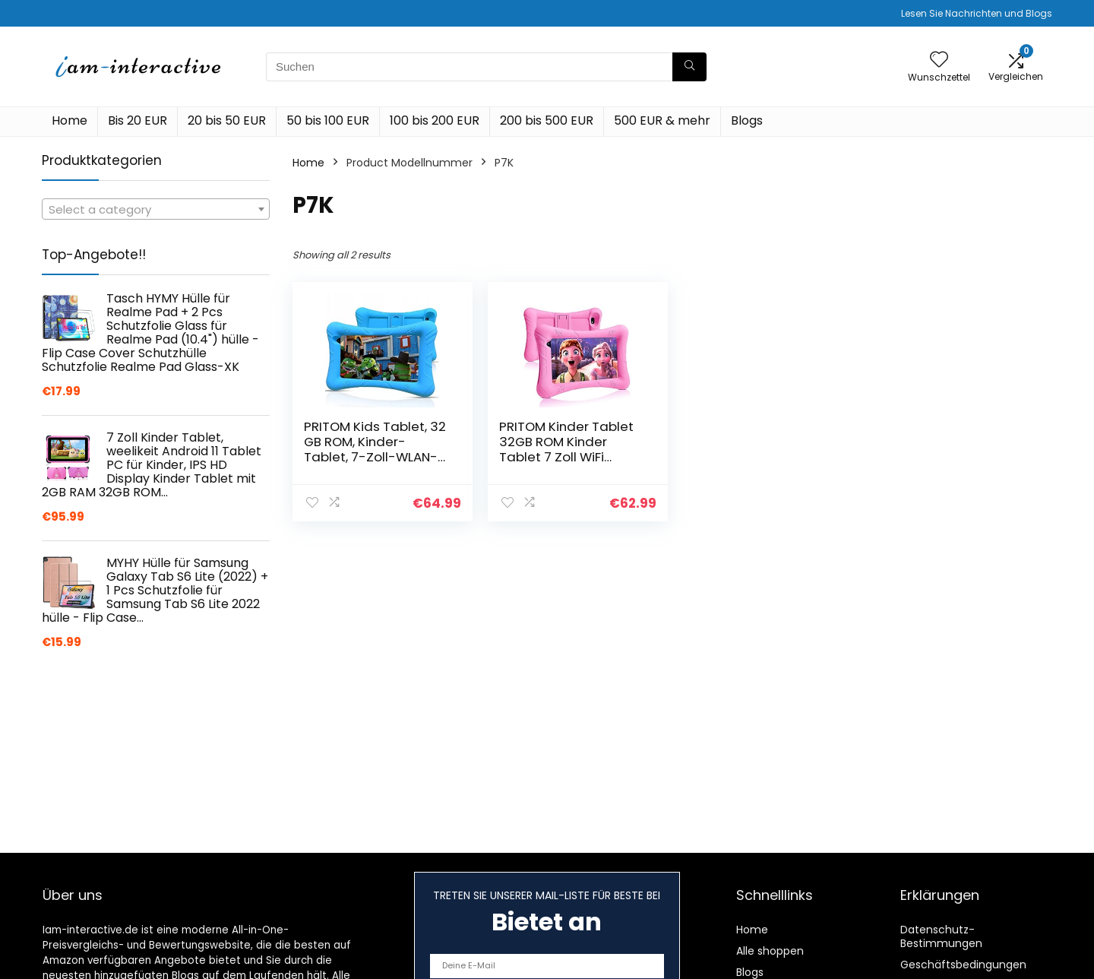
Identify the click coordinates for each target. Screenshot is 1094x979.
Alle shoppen (770, 950)
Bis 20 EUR (137, 120)
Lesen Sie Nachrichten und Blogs (976, 13)
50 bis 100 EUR (327, 120)
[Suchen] (689, 66)
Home (69, 120)
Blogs (747, 120)
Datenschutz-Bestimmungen (941, 936)
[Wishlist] (939, 60)
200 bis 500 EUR (546, 120)
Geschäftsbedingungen (963, 964)
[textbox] (156, 209)
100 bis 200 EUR (434, 120)
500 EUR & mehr (662, 120)
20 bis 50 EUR (227, 120)
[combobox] (156, 209)
